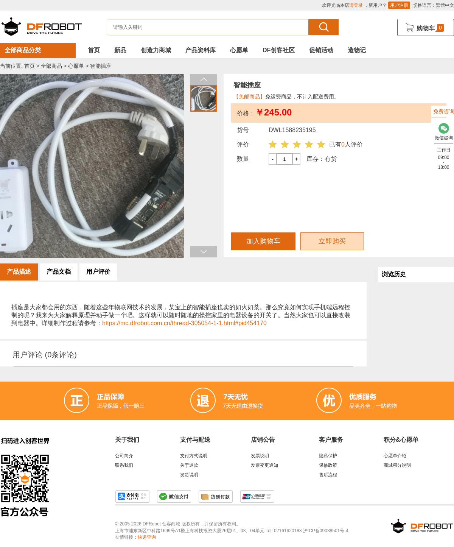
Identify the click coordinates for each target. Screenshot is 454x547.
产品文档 (59, 271)
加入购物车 (263, 241)
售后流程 (328, 474)
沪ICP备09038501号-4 (325, 530)
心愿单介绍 (395, 455)
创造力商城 (156, 50)
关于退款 (189, 465)
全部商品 (51, 66)
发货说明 (189, 474)
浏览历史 (394, 274)
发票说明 (260, 455)
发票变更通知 (264, 465)
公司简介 (124, 455)
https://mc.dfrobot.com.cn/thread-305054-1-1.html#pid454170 (184, 323)
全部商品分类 (23, 50)
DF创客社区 (279, 50)
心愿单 (239, 50)
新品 (120, 50)
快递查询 (147, 537)
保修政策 (328, 465)
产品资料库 (200, 50)
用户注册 (399, 5)
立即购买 (332, 241)
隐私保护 (328, 455)
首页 (94, 50)
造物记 (357, 50)
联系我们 (124, 465)
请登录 (356, 5)
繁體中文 (445, 5)
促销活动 (321, 50)
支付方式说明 (193, 455)
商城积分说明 (397, 465)
